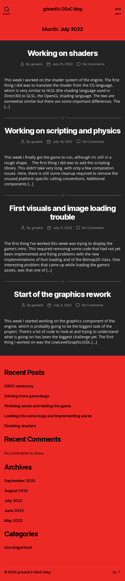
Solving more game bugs (26, 396)
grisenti (36, 64)
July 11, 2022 (62, 228)
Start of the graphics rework (62, 294)
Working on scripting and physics (62, 130)
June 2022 (14, 510)
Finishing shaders (20, 426)
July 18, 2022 (62, 142)
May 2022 (13, 520)
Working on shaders (62, 53)
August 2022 (16, 490)
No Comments (93, 64)
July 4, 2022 (62, 305)
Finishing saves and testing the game (37, 406)
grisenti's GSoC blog (62, 9)
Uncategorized (18, 547)
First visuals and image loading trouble (62, 213)
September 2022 (19, 480)
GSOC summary (19, 386)
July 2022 (13, 500)
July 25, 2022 (62, 64)
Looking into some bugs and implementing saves (48, 416)
